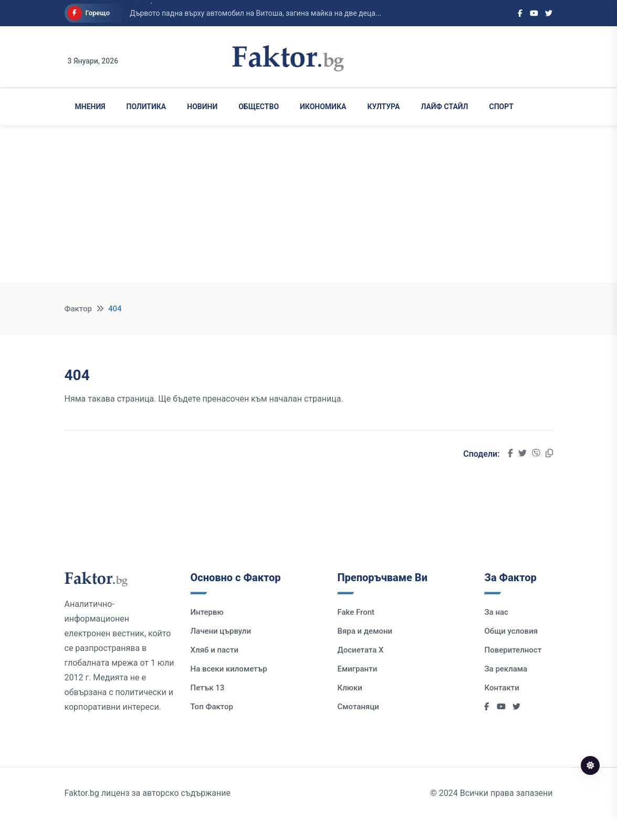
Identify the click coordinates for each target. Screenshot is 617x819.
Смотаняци (358, 706)
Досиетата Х (361, 650)
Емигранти (358, 669)
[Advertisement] (308, 208)
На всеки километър (229, 669)
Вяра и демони (365, 631)
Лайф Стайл (444, 106)
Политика (146, 106)
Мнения (90, 106)
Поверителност (512, 650)
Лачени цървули (221, 631)
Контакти (501, 687)
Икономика (323, 106)
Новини (202, 106)
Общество (258, 106)
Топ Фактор (212, 706)
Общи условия (511, 631)
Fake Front (356, 612)
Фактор (78, 308)
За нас (496, 612)
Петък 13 (208, 687)
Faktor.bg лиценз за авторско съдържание (148, 793)
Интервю (207, 612)
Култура (383, 106)
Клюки (350, 687)
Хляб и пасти (214, 650)
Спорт (501, 106)
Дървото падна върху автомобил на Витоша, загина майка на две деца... (255, 13)
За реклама (505, 669)
